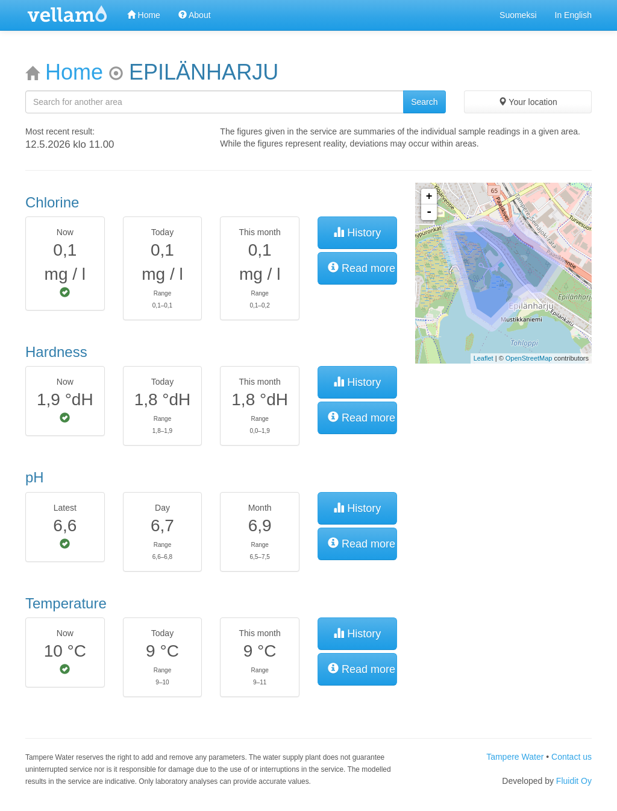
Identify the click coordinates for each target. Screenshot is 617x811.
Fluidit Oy (574, 781)
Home (143, 15)
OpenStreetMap (529, 358)
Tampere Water (514, 757)
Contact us (571, 757)
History (357, 232)
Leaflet (483, 358)
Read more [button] (361, 268)
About (194, 15)
